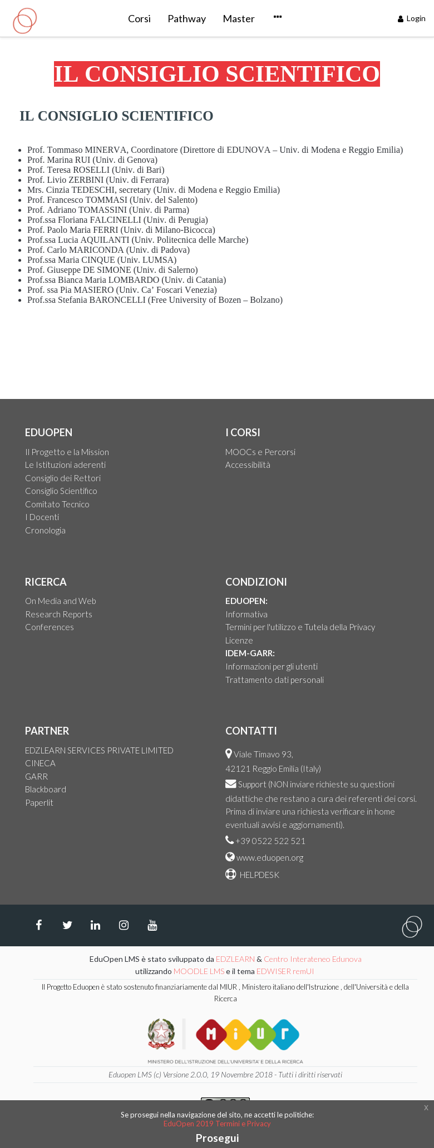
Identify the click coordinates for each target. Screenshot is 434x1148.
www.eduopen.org (269, 857)
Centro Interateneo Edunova (313, 959)
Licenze (239, 640)
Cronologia (45, 530)
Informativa (246, 614)
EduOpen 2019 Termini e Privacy (217, 1123)
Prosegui (217, 1137)
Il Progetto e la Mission (67, 452)
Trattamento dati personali (274, 680)
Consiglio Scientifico (61, 491)
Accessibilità (247, 465)
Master (190, 18)
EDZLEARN (235, 959)
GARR (36, 776)
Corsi (91, 18)
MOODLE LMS (199, 971)
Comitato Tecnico (57, 504)
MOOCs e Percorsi (260, 452)
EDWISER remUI (286, 971)
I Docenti (42, 517)
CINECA (40, 763)
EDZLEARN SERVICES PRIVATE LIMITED (99, 750)
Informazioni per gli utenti (271, 666)
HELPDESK (258, 875)
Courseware (250, 18)
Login (412, 18)
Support (252, 784)
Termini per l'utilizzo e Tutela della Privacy (300, 627)
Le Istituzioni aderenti (65, 465)
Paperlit (39, 802)
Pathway (138, 18)
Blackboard (45, 789)
